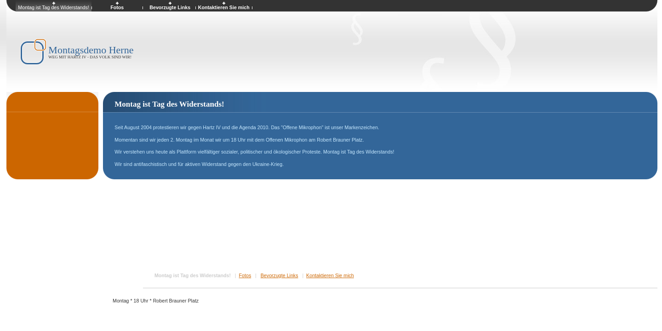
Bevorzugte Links (279, 275)
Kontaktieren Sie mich (330, 275)
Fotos (245, 275)
